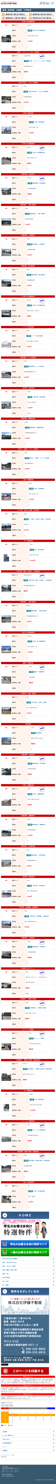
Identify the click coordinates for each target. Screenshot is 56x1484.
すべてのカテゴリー (7, 1455)
